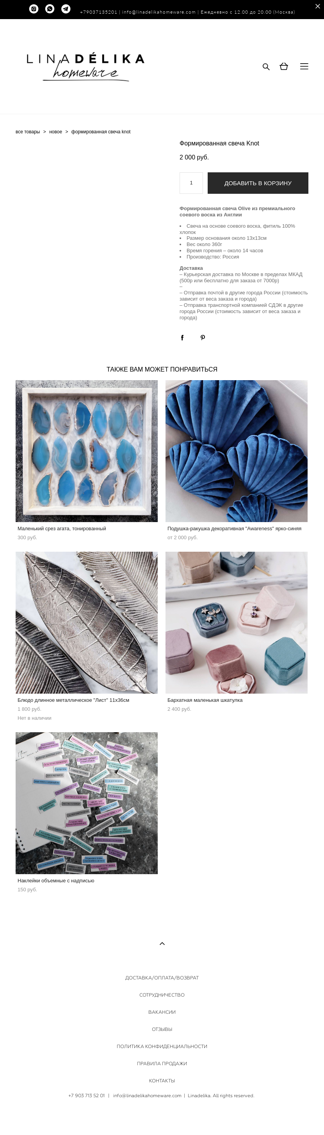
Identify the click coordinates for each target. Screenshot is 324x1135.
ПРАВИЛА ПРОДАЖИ (162, 1063)
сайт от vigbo (162, 1117)
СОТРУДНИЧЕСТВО (162, 995)
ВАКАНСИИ (162, 1012)
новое (55, 132)
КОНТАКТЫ (162, 1081)
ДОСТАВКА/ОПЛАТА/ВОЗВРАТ (162, 978)
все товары (28, 132)
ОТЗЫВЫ (162, 1029)
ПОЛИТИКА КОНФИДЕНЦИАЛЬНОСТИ (162, 1046)
